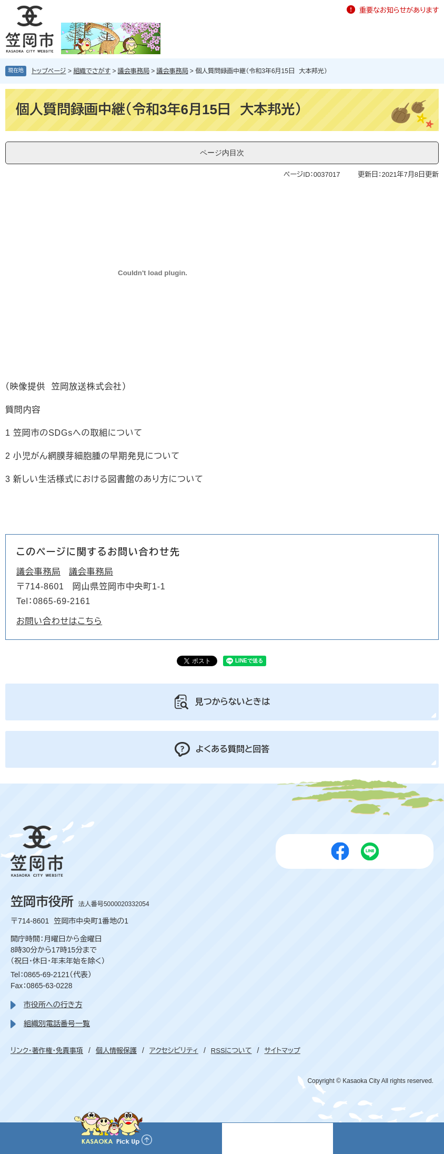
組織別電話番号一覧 (57, 1023)
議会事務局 (133, 71)
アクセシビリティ (173, 1051)
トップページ (49, 71)
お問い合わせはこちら (59, 621)
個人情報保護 (116, 1051)
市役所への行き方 (53, 1004)
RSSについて (231, 1051)
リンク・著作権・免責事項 (47, 1051)
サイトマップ (282, 1051)
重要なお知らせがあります (399, 10)
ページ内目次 (222, 152)
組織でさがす (91, 71)
